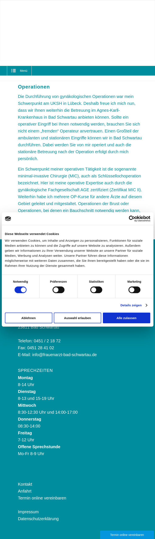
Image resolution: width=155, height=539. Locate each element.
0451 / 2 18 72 (47, 341)
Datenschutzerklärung (38, 518)
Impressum (28, 511)
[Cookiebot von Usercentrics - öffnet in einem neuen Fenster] (131, 219)
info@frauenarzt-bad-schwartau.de (64, 354)
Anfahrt (24, 491)
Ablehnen (28, 318)
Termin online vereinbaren (42, 498)
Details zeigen (131, 305)
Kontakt (25, 484)
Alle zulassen (126, 318)
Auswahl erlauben (77, 318)
